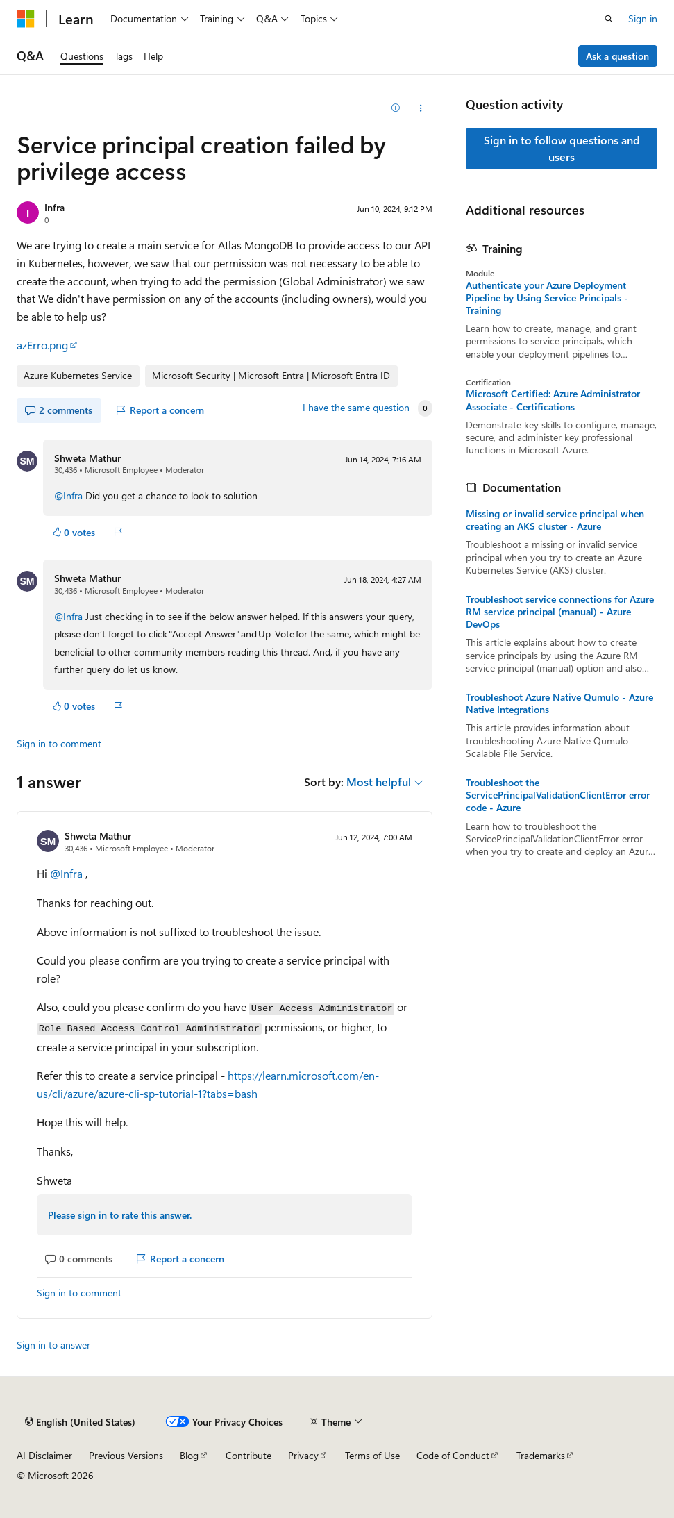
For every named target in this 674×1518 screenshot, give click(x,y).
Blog (189, 1455)
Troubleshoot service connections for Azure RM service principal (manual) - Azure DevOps (560, 612)
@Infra (68, 495)
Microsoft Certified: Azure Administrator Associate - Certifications (553, 399)
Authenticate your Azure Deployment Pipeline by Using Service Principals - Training (547, 298)
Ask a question (617, 55)
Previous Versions (126, 1455)
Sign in (642, 18)
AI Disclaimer (44, 1455)
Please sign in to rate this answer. (120, 1214)
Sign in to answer (53, 1344)
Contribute (248, 1455)
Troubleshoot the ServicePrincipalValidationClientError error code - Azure (558, 795)
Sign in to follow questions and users (562, 148)
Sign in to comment (59, 743)
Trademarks (540, 1455)
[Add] (396, 108)
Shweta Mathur (87, 458)
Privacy (303, 1455)
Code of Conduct (452, 1455)
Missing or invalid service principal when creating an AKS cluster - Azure (555, 520)
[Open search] (609, 18)
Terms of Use (372, 1455)
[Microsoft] (26, 19)
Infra (54, 207)
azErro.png (42, 344)
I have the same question (356, 407)
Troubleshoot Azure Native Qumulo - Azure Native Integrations (559, 703)
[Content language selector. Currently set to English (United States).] (80, 1421)
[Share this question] (420, 108)
